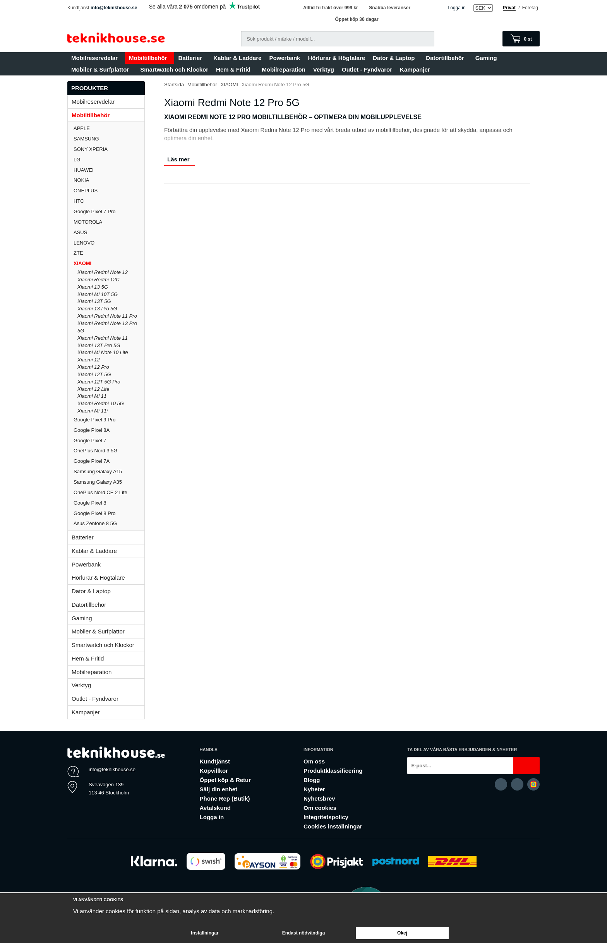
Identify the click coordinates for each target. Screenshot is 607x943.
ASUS (80, 232)
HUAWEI (84, 170)
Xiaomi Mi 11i (92, 411)
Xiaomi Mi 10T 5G (97, 294)
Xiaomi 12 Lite (93, 389)
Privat (509, 7)
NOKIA (81, 180)
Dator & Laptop (395, 58)
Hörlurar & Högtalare (336, 58)
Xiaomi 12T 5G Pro (98, 382)
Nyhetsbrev (319, 798)
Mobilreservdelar (96, 58)
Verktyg (323, 69)
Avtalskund (215, 807)
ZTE (78, 253)
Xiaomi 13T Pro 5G (98, 345)
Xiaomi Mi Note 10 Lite (102, 352)
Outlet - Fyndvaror (367, 69)
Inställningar (204, 933)
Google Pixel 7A (92, 461)
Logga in (457, 7)
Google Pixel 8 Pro (94, 513)
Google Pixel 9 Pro (94, 420)
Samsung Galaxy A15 (98, 471)
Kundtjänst (215, 761)
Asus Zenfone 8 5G (95, 523)
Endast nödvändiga (303, 933)
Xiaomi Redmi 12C (98, 279)
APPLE (109, 128)
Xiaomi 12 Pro (93, 367)
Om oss (314, 761)
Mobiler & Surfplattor (101, 69)
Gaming (488, 58)
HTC (79, 201)
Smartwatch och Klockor (174, 69)
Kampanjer (415, 69)
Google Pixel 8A (92, 430)
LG (77, 160)
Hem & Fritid (235, 69)
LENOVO (84, 243)
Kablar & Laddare (237, 58)
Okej (402, 933)
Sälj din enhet (219, 789)
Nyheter (314, 789)
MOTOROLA (109, 222)
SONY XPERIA (91, 149)
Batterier (192, 58)
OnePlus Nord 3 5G (95, 451)
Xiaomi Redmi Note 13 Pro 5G (107, 327)
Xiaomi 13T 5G (94, 301)
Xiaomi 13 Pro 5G (97, 308)
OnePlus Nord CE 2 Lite (100, 492)
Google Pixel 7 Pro (94, 211)
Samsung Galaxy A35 (98, 482)
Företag (530, 7)
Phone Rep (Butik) (225, 798)
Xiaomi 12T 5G (94, 374)
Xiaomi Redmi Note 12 (102, 272)
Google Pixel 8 (90, 503)
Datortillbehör (446, 58)
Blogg (312, 780)
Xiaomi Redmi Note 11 (102, 338)
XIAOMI (109, 263)
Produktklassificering (333, 770)
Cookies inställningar (333, 826)
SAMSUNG (109, 139)
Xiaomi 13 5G (92, 287)
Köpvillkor (214, 770)
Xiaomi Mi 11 (91, 396)
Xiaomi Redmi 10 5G (100, 403)
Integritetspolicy (326, 817)
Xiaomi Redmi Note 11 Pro (107, 316)
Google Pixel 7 (90, 440)
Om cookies (320, 807)
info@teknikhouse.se (114, 7)
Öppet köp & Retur (225, 780)
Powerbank (284, 58)
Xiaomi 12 (88, 360)
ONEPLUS (109, 190)
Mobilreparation (283, 69)
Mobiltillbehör (149, 58)
